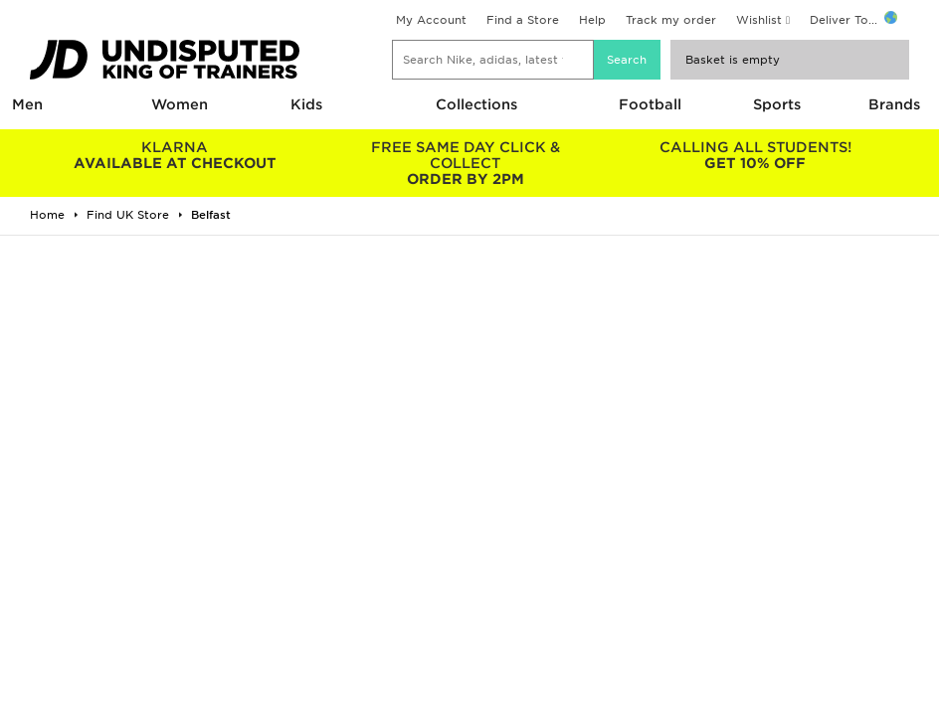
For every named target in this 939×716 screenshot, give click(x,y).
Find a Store (522, 20)
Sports (777, 104)
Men (27, 104)
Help (592, 20)
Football (650, 104)
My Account (431, 20)
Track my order (671, 20)
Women (179, 104)
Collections (476, 104)
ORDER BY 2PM (465, 163)
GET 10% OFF (755, 155)
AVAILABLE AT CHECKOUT (175, 155)
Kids (306, 104)
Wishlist (759, 20)
